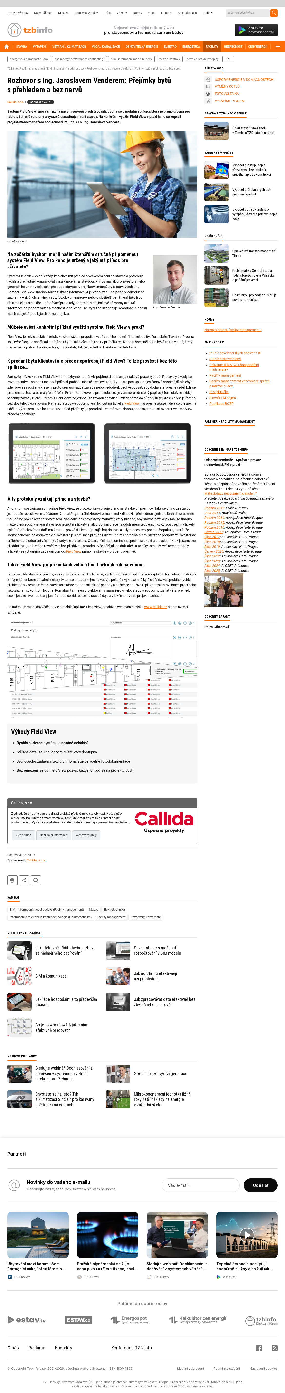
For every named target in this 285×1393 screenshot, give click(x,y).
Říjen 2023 (212, 561)
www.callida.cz (155, 607)
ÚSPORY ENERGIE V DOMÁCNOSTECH (244, 80)
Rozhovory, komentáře (146, 917)
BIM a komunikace (51, 976)
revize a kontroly (169, 59)
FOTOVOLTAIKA (227, 94)
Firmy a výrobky (17, 13)
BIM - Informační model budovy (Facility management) (47, 909)
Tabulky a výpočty (86, 13)
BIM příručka (219, 392)
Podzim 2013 (214, 508)
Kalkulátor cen (187, 13)
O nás (13, 1347)
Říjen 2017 (212, 537)
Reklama (36, 1347)
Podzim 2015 (214, 522)
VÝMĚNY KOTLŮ (227, 86)
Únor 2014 (212, 513)
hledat (36, 880)
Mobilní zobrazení (190, 1368)
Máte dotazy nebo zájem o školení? (230, 493)
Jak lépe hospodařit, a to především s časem (66, 1002)
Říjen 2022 (212, 556)
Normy (137, 13)
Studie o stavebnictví (225, 359)
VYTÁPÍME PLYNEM (230, 101)
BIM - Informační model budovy (65, 68)
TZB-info (12, 68)
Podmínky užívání (227, 1368)
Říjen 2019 (212, 547)
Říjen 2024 (212, 566)
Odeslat (260, 1185)
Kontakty (63, 1347)
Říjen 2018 (212, 542)
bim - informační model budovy (131, 59)
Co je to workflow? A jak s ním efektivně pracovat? (61, 1027)
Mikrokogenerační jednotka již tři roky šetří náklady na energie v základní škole (162, 1099)
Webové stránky (86, 835)
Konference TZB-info (131, 1347)
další (227, 59)
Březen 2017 (213, 532)
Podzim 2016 (214, 527)
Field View (132, 403)
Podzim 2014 (214, 518)
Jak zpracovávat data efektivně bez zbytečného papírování (164, 1002)
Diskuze (63, 13)
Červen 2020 (213, 551)
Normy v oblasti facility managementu (233, 330)
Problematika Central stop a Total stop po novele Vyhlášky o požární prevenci (253, 275)
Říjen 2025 (212, 571)
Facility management (32, 68)
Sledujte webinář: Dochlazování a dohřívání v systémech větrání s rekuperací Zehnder (64, 1073)
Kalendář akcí (43, 13)
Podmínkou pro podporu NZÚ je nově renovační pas (254, 297)
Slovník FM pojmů (222, 398)
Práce (107, 13)
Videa (151, 13)
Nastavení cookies (264, 1368)
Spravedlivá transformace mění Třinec (254, 253)
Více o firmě (23, 835)
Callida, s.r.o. (15, 102)
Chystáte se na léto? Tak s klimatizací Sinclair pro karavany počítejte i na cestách (64, 1099)
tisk (12, 880)
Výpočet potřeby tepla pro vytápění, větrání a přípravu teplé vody (254, 214)
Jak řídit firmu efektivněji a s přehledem (155, 976)
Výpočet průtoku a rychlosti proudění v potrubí (251, 191)
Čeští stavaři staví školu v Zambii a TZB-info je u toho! (253, 130)
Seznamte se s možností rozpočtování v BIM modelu (157, 950)
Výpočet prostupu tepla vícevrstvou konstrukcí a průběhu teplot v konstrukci (251, 170)
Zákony (122, 13)
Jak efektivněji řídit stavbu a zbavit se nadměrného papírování (65, 950)
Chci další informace (53, 835)
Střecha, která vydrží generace (160, 1073)
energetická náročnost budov (29, 59)
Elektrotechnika (114, 909)
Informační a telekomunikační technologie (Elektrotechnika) (51, 917)
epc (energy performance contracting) (79, 59)
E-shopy (166, 13)
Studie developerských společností (235, 353)
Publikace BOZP (221, 404)
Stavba (93, 909)
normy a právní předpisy (202, 59)
